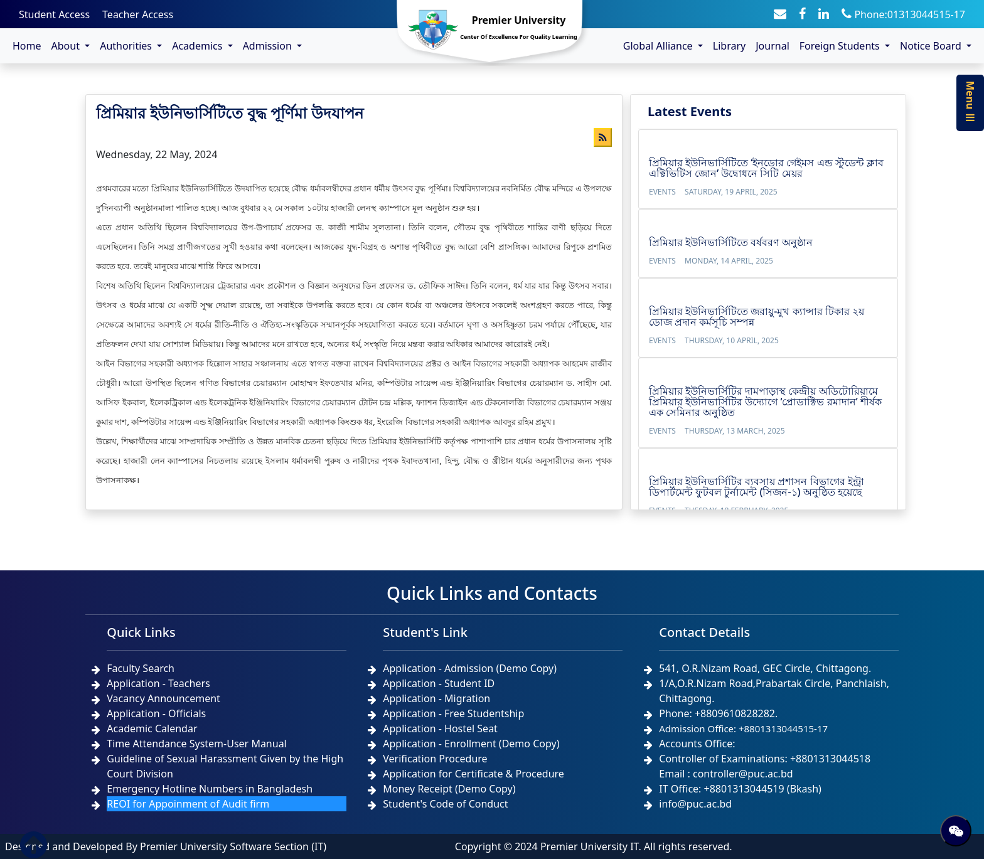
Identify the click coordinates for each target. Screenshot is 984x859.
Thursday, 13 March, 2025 (734, 430)
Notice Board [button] (932, 46)
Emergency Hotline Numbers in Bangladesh (210, 789)
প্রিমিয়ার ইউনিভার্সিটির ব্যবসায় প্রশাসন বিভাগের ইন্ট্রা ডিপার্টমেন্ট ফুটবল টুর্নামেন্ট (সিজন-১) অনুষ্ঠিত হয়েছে (756, 486)
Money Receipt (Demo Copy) (449, 789)
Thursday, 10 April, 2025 (732, 340)
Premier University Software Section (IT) (233, 846)
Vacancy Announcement (163, 698)
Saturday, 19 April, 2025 (731, 191)
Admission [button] (268, 46)
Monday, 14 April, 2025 (729, 260)
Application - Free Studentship (453, 713)
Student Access (54, 14)
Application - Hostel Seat (440, 728)
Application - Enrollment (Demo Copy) (471, 743)
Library (729, 46)
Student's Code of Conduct (445, 804)
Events (662, 191)
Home (27, 46)
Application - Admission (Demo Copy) (470, 668)
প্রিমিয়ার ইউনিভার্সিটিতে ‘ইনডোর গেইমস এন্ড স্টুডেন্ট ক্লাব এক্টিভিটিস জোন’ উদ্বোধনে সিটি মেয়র (766, 168)
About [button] (67, 46)
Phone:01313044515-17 (903, 14)
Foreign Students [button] (841, 46)
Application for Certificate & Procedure (473, 774)
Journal (772, 46)
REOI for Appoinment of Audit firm (188, 804)
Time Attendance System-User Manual (196, 743)
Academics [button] (198, 46)
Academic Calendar (152, 728)
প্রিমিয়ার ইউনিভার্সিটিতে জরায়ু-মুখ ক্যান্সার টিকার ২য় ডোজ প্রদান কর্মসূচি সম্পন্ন (756, 316)
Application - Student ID (439, 683)
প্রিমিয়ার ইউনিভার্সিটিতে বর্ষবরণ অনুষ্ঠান (731, 242)
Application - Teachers (158, 683)
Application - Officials (156, 713)
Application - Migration (436, 698)
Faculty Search (140, 668)
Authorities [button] (127, 46)
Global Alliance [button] (659, 46)
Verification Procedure (435, 759)
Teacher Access (137, 14)
